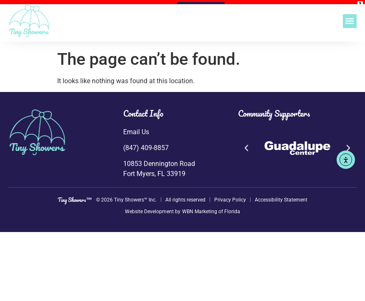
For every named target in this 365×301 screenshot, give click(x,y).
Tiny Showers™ (75, 195)
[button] (350, 21)
